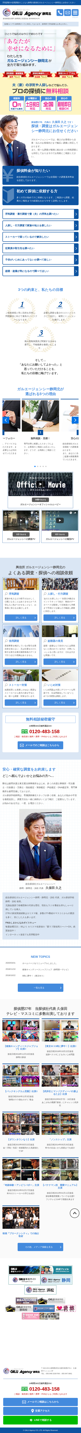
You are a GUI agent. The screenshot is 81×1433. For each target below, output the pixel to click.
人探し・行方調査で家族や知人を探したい (28, 225)
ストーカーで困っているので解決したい (27, 237)
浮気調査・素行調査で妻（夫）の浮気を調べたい (32, 214)
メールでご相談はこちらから (40, 1402)
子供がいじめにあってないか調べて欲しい (28, 259)
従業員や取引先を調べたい (19, 248)
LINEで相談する (40, 1420)
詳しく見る (21, 617)
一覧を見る (39, 987)
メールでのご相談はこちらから (42, 745)
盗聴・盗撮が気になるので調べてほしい (27, 271)
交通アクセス (40, 1411)
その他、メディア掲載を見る (39, 1247)
